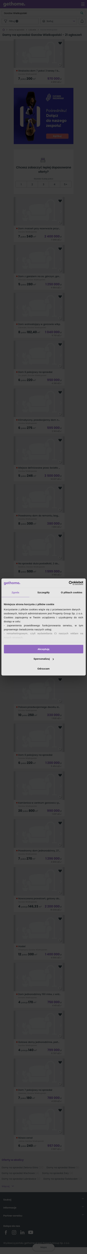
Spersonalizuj (43, 658)
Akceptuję (44, 649)
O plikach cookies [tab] (71, 592)
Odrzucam (43, 668)
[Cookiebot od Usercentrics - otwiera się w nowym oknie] (68, 583)
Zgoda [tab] (15, 592)
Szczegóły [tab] (43, 592)
